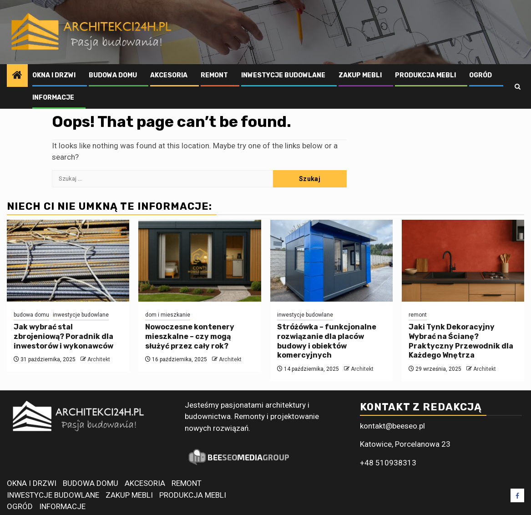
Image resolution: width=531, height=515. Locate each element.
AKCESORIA (168, 75)
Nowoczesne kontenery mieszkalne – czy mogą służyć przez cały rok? (189, 336)
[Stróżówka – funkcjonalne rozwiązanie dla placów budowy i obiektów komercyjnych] (331, 261)
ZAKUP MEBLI (360, 75)
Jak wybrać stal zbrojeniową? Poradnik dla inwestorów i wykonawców (63, 336)
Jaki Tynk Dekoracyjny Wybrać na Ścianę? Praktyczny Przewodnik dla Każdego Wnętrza (461, 341)
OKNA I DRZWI (54, 75)
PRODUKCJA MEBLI (425, 75)
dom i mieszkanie (167, 315)
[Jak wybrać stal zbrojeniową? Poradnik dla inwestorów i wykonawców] (68, 261)
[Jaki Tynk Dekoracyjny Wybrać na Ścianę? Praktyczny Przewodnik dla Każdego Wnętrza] (463, 261)
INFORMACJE (53, 97)
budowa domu (31, 315)
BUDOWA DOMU (113, 75)
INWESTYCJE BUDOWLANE (283, 75)
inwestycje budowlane (81, 315)
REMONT (214, 75)
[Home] (17, 76)
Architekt (98, 359)
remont (418, 315)
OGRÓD (480, 75)
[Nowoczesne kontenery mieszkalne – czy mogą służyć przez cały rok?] (199, 261)
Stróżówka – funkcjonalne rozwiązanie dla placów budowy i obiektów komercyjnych (326, 341)
